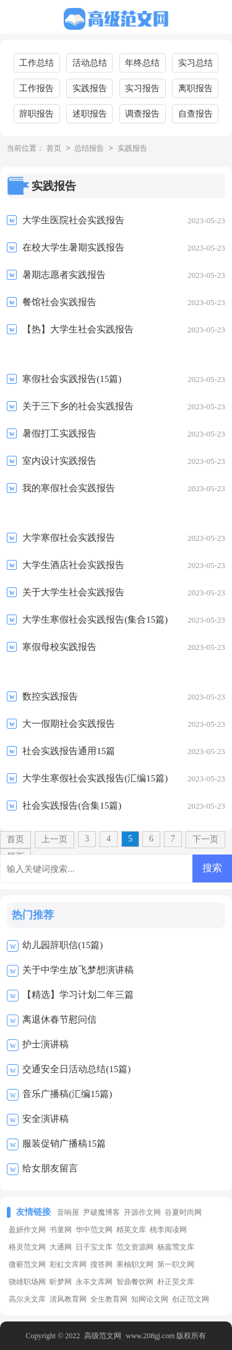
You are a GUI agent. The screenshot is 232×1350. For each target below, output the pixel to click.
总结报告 (89, 148)
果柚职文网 (134, 1264)
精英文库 (131, 1229)
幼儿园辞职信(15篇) (62, 945)
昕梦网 (60, 1281)
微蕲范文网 (27, 1264)
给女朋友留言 (50, 1168)
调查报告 (142, 113)
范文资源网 (134, 1247)
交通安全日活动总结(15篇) (76, 1069)
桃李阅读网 (168, 1229)
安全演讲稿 (45, 1119)
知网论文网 (149, 1299)
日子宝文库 (94, 1247)
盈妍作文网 (27, 1229)
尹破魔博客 (101, 1212)
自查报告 (195, 113)
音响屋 (68, 1212)
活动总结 (89, 63)
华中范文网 (94, 1229)
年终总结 (142, 63)
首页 (53, 148)
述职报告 (89, 113)
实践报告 (89, 88)
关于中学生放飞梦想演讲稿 (78, 970)
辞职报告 (36, 113)
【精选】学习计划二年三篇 (78, 995)
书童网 (60, 1229)
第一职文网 (175, 1264)
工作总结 (36, 63)
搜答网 (101, 1264)
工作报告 (36, 88)
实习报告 (142, 88)
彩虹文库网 (68, 1264)
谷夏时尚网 (183, 1212)
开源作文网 (142, 1212)
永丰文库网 (94, 1281)
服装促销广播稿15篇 (64, 1143)
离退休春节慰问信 (59, 1019)
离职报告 (195, 88)
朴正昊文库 (175, 1281)
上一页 (54, 839)
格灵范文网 (27, 1247)
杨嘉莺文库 (175, 1247)
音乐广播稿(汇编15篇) (67, 1094)
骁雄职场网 (27, 1281)
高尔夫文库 (27, 1299)
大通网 (60, 1247)
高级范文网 (102, 1335)
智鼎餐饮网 (134, 1281)
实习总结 (195, 63)
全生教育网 (108, 1299)
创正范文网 (190, 1299)
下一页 (205, 839)
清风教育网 (68, 1299)
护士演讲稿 (45, 1044)
